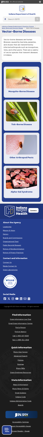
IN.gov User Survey (21, 352)
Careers (33, 210)
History (5, 234)
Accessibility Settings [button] (20, 422)
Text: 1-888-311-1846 (20, 340)
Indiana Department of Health (22, 14)
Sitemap (20, 364)
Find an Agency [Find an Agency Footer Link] (20, 332)
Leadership (7, 227)
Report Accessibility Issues (20, 426)
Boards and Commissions (12, 238)
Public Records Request (12, 245)
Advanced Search (20, 356)
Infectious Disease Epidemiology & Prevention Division (18, 26)
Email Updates (20, 393)
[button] (40, 2)
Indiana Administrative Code (20, 401)
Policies (21, 360)
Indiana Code (21, 397)
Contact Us (7, 262)
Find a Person (20, 327)
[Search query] (20, 19)
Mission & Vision (9, 230)
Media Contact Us (10, 266)
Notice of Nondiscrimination (13, 249)
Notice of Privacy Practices (13, 253)
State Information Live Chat (20, 319)
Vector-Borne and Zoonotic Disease (12, 28)
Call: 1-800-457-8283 (21, 336)
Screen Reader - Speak (21, 431)
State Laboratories (10, 270)
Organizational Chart (11, 241)
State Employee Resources (20, 372)
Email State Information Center (21, 323)
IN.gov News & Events (20, 389)
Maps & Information (20, 385)
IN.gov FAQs (20, 368)
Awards (20, 405)
